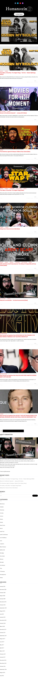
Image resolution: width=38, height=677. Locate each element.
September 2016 (3, 668)
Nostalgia (2, 551)
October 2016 (2, 665)
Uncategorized (3, 332)
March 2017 (2, 649)
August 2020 (2, 594)
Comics (1, 514)
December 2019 (3, 600)
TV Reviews (2, 570)
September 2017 (3, 634)
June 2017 (2, 640)
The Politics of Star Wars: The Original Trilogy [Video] (12, 189)
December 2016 (3, 659)
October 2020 (2, 591)
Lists (1, 539)
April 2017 (2, 646)
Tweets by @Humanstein (5, 470)
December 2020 (3, 588)
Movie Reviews (3, 545)
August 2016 (2, 671)
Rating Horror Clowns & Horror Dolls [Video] (10, 227)
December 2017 (3, 628)
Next (22, 429)
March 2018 (2, 625)
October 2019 (2, 603)
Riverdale (2, 561)
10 (18, 429)
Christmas (2, 508)
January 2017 (2, 656)
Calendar (2, 505)
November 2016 (3, 662)
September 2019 (3, 606)
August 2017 (2, 637)
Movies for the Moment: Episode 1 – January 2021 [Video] (13, 111)
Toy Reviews (2, 564)
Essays (8, 25)
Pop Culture (2, 110)
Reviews (1, 558)
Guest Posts (2, 524)
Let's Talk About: (3, 536)
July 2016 (2, 674)
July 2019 (2, 612)
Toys (1, 567)
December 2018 (3, 619)
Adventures (2, 502)
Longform (12, 187)
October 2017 (2, 631)
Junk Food (2, 530)
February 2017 (3, 652)
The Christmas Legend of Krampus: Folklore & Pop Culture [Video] (15, 150)
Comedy (1, 226)
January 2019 (2, 616)
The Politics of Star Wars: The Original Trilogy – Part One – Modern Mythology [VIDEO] (17, 477)
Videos (8, 110)
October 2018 (2, 622)
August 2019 (2, 609)
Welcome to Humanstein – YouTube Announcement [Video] (14, 299)
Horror (11, 261)
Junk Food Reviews (4, 533)
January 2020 (2, 597)
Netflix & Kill (2, 548)
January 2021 (2, 585)
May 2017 (2, 643)
